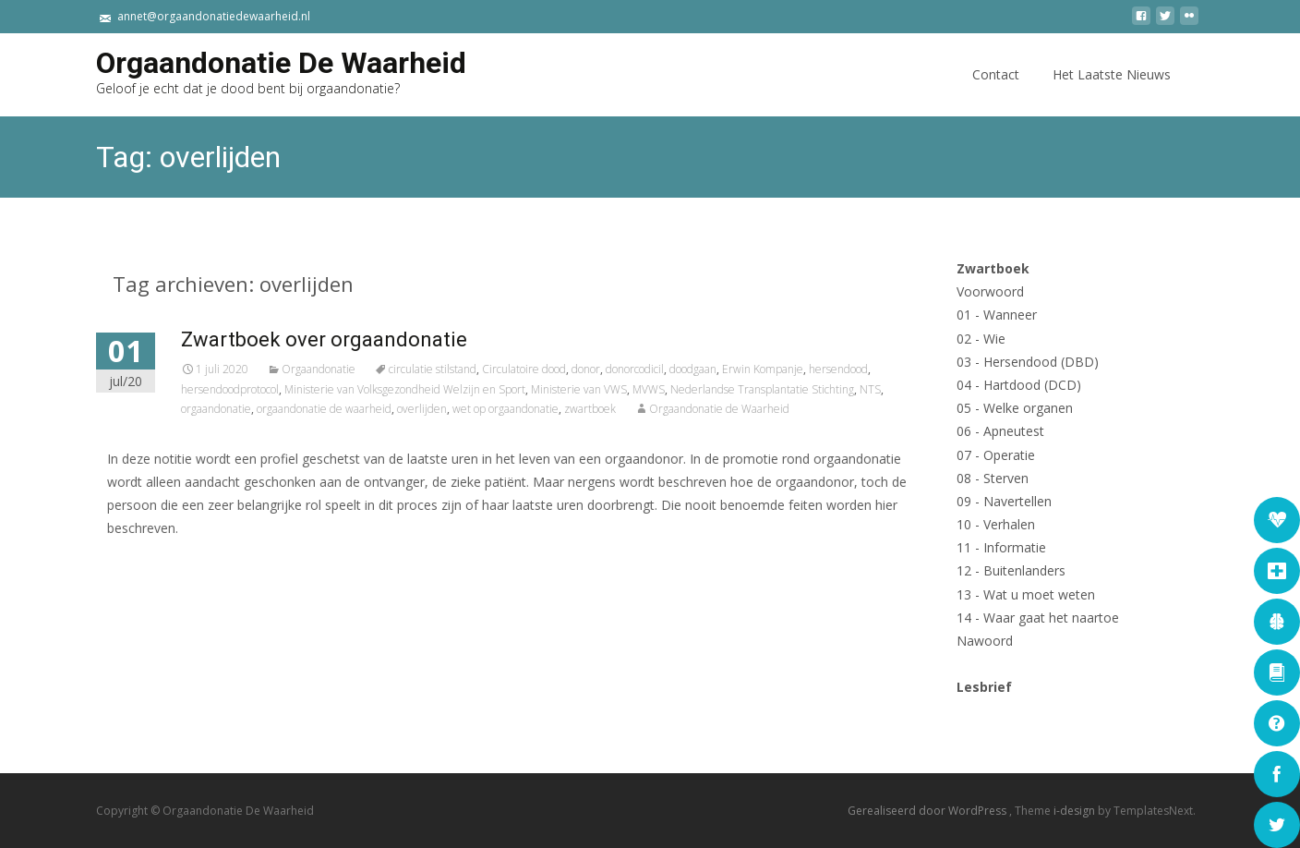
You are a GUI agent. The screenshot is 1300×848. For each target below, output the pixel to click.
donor (645, 369)
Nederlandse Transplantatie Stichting (821, 389)
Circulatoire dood (583, 369)
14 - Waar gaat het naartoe (1038, 617)
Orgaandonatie (378, 369)
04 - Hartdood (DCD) (1019, 385)
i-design (1075, 810)
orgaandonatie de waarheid (383, 409)
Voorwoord (990, 291)
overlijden (481, 409)
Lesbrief (984, 687)
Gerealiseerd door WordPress (928, 810)
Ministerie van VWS (638, 389)
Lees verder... (211, 585)
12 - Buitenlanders (1011, 570)
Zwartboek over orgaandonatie (383, 339)
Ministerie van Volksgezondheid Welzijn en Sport (463, 389)
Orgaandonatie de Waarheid (778, 409)
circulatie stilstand (492, 369)
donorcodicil (694, 369)
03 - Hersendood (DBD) (1028, 361)
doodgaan (752, 369)
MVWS (708, 389)
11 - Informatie (1001, 547)
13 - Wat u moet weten (1026, 594)
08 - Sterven (993, 478)
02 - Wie (981, 338)
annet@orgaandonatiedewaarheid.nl (213, 16)
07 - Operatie (996, 455)
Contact (995, 91)
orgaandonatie (275, 409)
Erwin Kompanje (821, 369)
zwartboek (649, 409)
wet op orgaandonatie (565, 409)
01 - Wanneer (997, 314)
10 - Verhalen (996, 524)
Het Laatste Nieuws (1112, 91)
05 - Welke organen (1015, 408)
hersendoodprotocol (289, 389)
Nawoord (985, 640)
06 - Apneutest (1000, 431)
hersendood (897, 369)
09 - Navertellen (1004, 501)
